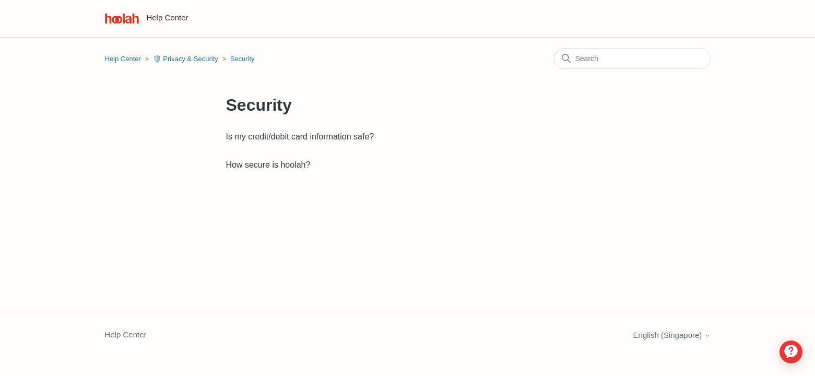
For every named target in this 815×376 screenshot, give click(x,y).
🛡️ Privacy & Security (185, 59)
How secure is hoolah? (268, 164)
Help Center (123, 59)
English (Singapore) (672, 335)
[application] (791, 352)
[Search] (632, 58)
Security (242, 59)
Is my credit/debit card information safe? (300, 136)
